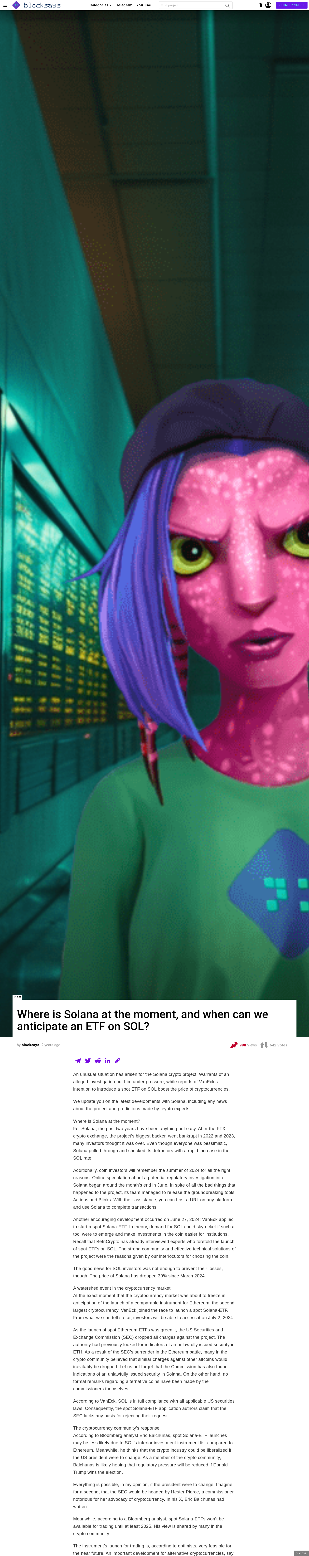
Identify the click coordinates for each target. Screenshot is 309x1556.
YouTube (144, 5)
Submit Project (292, 5)
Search (227, 6)
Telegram (124, 5)
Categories (99, 6)
